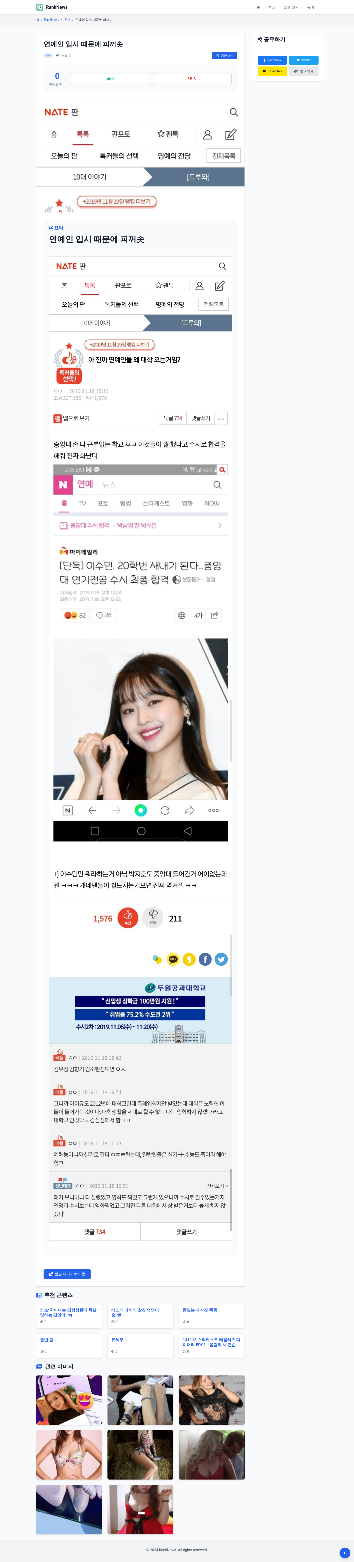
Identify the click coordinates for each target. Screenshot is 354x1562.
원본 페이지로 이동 (67, 1274)
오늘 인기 (291, 7)
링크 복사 (304, 71)
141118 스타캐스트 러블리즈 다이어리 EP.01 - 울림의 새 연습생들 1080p (211, 1344)
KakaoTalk (272, 71)
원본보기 (224, 55)
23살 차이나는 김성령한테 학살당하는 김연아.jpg (68, 1313)
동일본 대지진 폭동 (200, 1310)
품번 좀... (48, 1339)
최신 (271, 7)
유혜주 (117, 1339)
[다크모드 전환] (345, 1553)
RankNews (51, 19)
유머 (310, 7)
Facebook (272, 60)
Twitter (304, 60)
